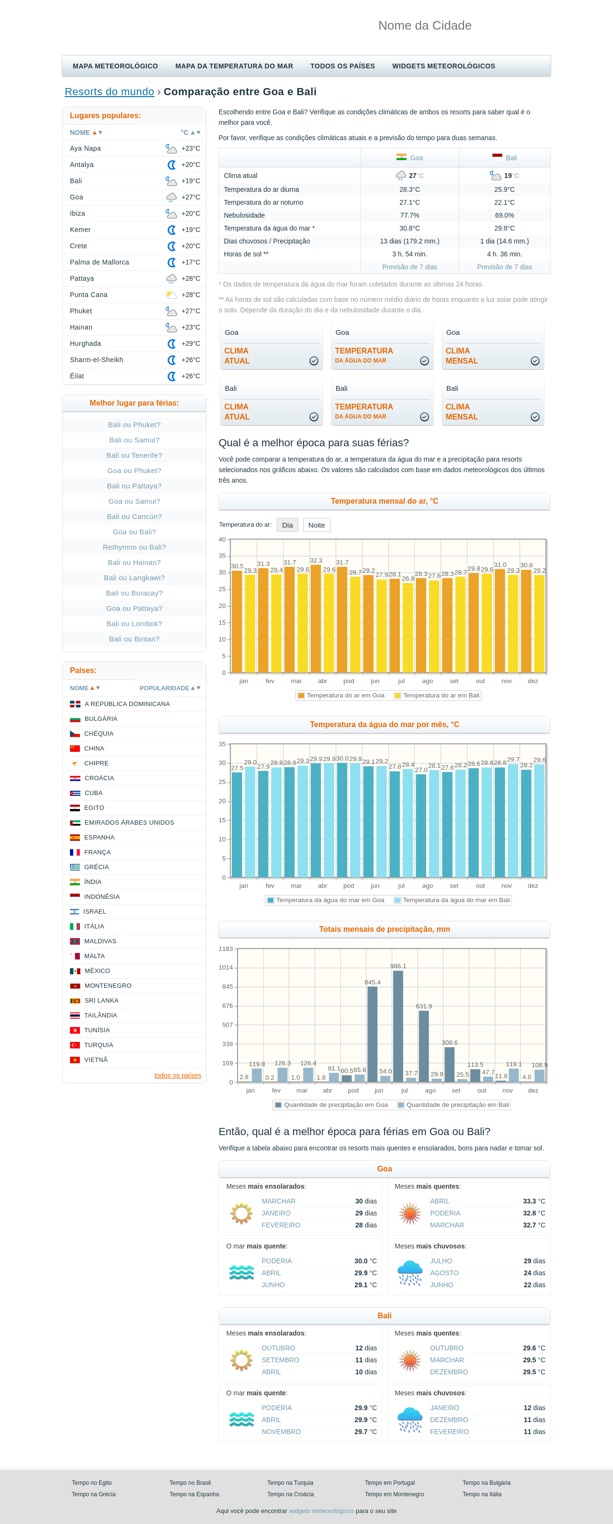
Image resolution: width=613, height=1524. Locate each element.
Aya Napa (85, 148)
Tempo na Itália (482, 1494)
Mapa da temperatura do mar (234, 66)
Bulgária (101, 718)
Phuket (81, 311)
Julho (441, 1261)
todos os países (177, 1075)
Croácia (99, 778)
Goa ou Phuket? (134, 470)
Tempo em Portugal (390, 1483)
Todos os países (342, 66)
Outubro (278, 1348)
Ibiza (77, 213)
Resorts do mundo (109, 92)
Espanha (99, 837)
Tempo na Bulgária (487, 1483)
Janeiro (276, 1213)
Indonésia (102, 896)
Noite (316, 525)
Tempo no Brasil (190, 1483)
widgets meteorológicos (321, 1510)
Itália (94, 926)
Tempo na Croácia (290, 1494)
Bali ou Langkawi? (134, 578)
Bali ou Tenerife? (134, 455)
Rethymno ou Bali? (134, 547)
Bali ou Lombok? (134, 623)
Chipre (96, 763)
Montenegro (108, 985)
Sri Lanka (102, 1000)
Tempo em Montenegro (394, 1494)
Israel (94, 911)
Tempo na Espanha (194, 1494)
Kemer (80, 229)
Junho (272, 1285)
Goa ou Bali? (134, 532)
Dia (287, 525)
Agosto (444, 1273)
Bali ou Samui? (134, 440)
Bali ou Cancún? (134, 516)
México (97, 970)
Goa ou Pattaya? (134, 608)
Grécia (96, 867)
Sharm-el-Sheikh (96, 360)
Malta (94, 956)
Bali (504, 158)
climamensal (462, 356)
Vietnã (96, 1059)
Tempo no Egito (92, 1483)
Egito (94, 807)
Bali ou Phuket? (134, 424)
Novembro (281, 1432)
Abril (439, 1201)
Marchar (278, 1201)
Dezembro (449, 1372)
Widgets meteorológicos (443, 66)
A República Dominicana (127, 703)
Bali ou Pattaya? (134, 486)
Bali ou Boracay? (134, 593)
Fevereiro (280, 1225)
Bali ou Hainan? (134, 562)
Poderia (445, 1213)
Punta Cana (89, 294)
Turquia (99, 1045)
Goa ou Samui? (134, 501)
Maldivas (100, 941)
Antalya (82, 164)
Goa (410, 158)
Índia (93, 881)
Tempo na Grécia (93, 1494)
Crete (79, 246)
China (94, 748)
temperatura (364, 355)
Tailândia (100, 1015)
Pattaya (82, 278)
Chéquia (99, 733)
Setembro (280, 1360)
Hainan (81, 327)
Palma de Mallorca (99, 262)
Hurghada (85, 343)
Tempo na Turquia (290, 1483)
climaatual (237, 356)
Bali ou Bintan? (134, 639)
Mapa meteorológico (115, 66)
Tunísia (97, 1030)
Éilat (77, 376)
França (97, 852)
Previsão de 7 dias (409, 267)
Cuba (93, 792)
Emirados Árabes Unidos (129, 822)
